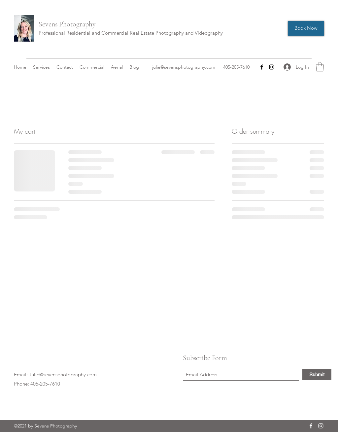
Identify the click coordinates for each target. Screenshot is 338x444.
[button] (320, 67)
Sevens (48, 24)
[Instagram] (271, 67)
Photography (76, 24)
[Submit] (316, 374)
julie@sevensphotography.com (183, 67)
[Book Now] (306, 28)
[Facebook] (261, 67)
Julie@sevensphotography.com (63, 374)
